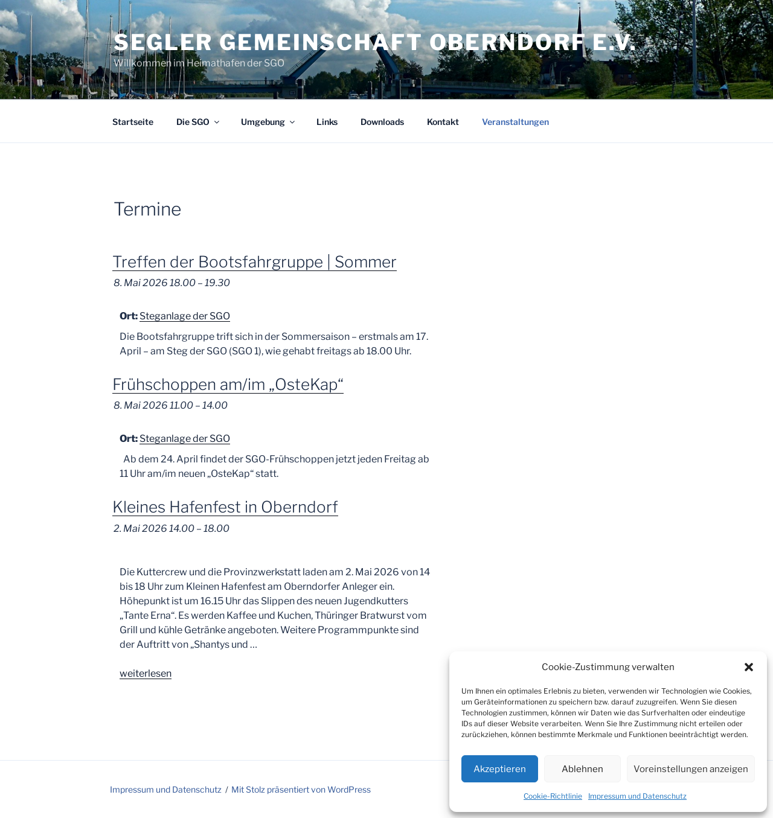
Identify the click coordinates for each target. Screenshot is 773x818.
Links (327, 122)
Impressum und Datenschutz (637, 795)
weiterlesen (146, 673)
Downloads (382, 122)
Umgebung (269, 122)
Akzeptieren (499, 769)
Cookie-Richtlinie (553, 795)
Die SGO (198, 122)
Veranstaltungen (515, 122)
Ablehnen (582, 769)
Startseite (132, 122)
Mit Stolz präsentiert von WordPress (301, 789)
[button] (749, 667)
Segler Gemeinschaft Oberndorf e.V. (376, 42)
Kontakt (443, 122)
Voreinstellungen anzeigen (690, 769)
